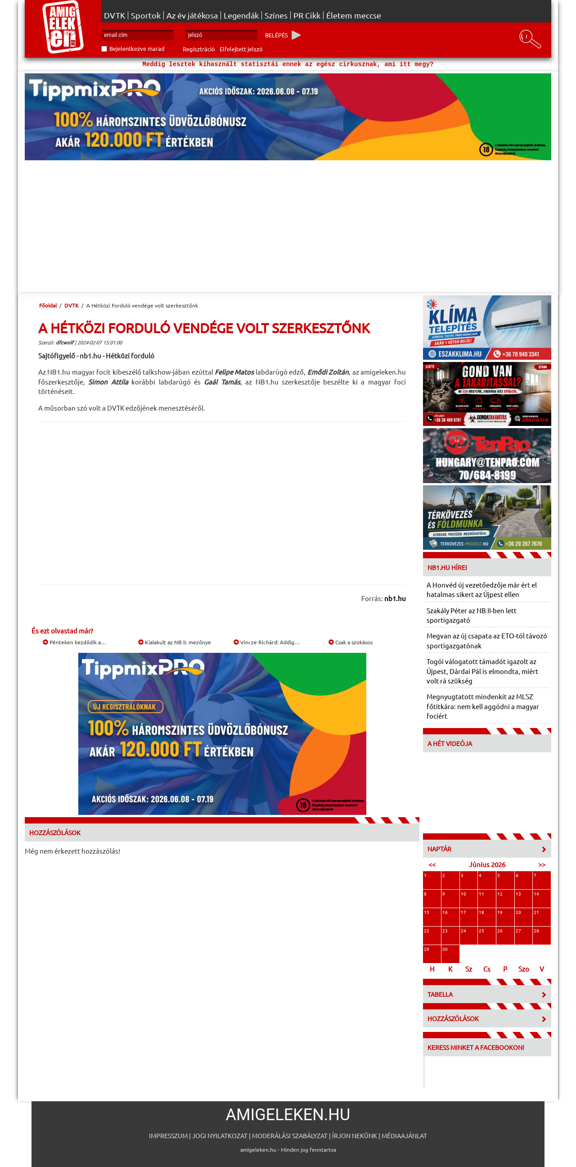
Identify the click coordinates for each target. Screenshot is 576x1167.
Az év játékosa (192, 15)
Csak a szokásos (350, 642)
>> (541, 864)
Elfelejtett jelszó (241, 49)
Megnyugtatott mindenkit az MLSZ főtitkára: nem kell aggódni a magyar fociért (483, 706)
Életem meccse (353, 15)
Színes (276, 15)
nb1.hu (395, 598)
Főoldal (48, 305)
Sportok (146, 15)
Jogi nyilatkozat (220, 1135)
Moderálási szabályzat (290, 1135)
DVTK (114, 15)
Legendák (241, 15)
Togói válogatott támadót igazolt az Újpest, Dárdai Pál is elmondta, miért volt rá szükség (482, 671)
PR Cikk (306, 15)
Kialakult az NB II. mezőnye (174, 642)
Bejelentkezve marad (137, 48)
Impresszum (168, 1135)
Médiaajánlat (404, 1135)
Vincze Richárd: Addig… (267, 642)
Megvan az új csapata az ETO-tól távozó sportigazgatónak (487, 640)
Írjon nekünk (354, 1135)
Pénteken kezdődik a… (74, 642)
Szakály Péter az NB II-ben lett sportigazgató (472, 615)
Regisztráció (199, 49)
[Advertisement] (288, 228)
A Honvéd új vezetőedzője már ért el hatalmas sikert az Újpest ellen (482, 589)
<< (432, 864)
